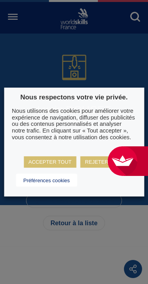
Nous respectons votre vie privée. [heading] (73, 97)
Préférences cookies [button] (46, 180)
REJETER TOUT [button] (104, 162)
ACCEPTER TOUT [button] (49, 162)
